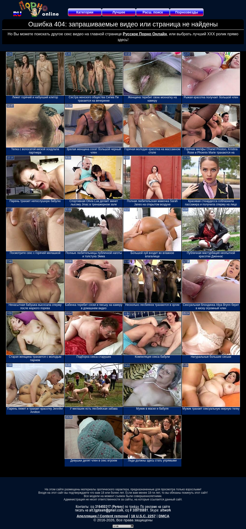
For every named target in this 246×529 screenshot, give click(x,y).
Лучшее (118, 12)
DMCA (164, 516)
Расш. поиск (152, 12)
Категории (84, 12)
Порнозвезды (186, 12)
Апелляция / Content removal (102, 516)
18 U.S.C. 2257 (143, 516)
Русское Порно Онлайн (145, 34)
